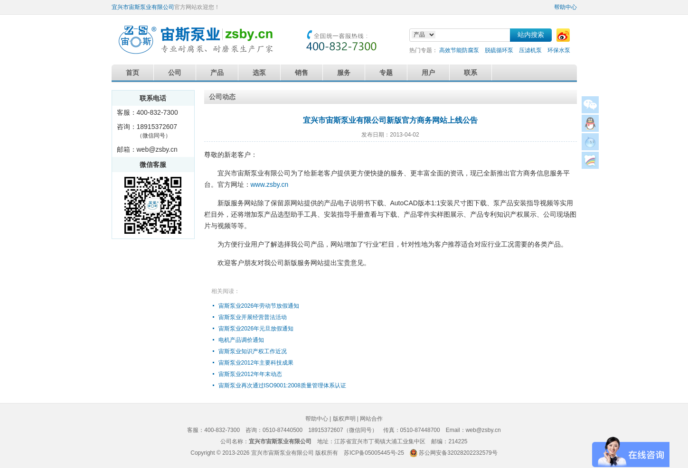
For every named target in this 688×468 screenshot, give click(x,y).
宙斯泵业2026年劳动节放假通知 (259, 306)
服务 (343, 72)
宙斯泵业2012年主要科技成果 (256, 362)
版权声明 (344, 418)
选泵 (259, 72)
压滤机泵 (530, 50)
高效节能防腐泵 (459, 50)
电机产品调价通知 (241, 340)
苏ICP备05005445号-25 (374, 453)
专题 (386, 72)
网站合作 (371, 418)
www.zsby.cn (270, 184)
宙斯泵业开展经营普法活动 (252, 317)
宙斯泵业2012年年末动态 (250, 374)
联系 (470, 72)
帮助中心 (565, 7)
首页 (132, 72)
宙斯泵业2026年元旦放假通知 (256, 328)
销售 (301, 72)
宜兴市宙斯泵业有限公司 (143, 7)
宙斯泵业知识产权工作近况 (252, 351)
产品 (217, 72)
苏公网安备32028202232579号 (458, 453)
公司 (174, 72)
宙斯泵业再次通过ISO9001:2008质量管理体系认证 (282, 385)
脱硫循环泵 (499, 50)
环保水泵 (558, 50)
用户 (428, 72)
